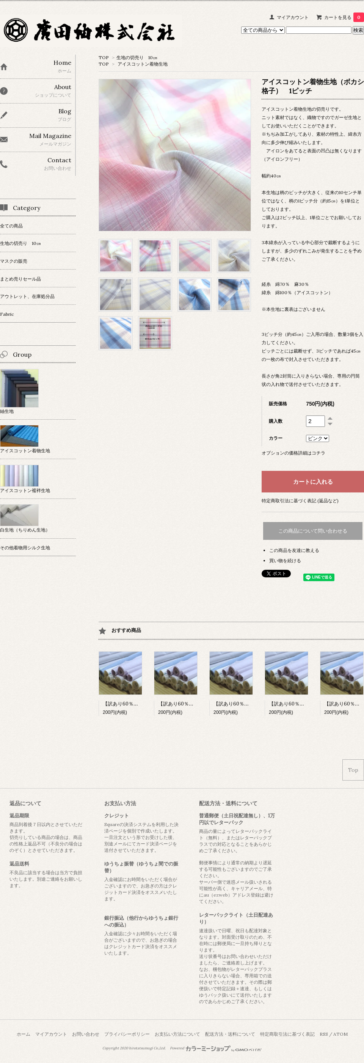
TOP (104, 57)
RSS (324, 1034)
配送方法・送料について (230, 1034)
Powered (216, 1048)
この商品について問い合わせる (312, 531)
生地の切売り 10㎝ (136, 57)
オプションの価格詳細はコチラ (293, 453)
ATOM (340, 1034)
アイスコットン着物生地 (143, 64)
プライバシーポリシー (127, 1034)
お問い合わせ (85, 1034)
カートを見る (344, 17)
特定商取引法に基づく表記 (287, 1034)
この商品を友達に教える (294, 550)
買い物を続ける (285, 560)
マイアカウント (293, 17)
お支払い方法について (177, 1034)
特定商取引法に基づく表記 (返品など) (300, 500)
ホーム (23, 1034)
